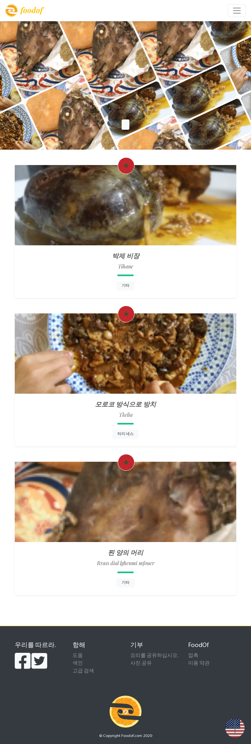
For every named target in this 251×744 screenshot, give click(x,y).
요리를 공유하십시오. (154, 655)
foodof (24, 10)
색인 (78, 663)
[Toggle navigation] (237, 10)
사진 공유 (141, 663)
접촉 (193, 655)
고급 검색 (83, 671)
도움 (78, 655)
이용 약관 (199, 663)
